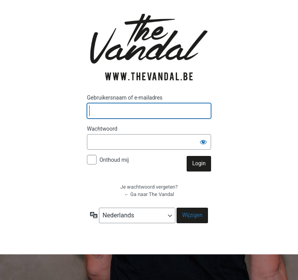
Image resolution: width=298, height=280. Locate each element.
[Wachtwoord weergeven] (203, 142)
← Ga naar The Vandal (149, 194)
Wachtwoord (102, 129)
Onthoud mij (114, 160)
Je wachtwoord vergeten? (149, 187)
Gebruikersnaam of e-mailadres (125, 97)
